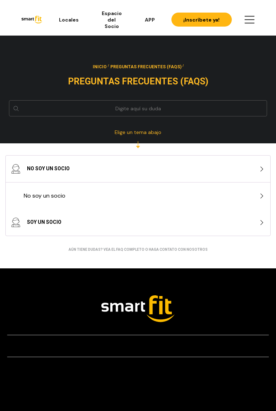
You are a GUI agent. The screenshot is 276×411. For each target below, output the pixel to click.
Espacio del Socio (112, 20)
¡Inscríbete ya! (201, 20)
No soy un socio (40, 169)
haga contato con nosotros (178, 249)
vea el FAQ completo (124, 249)
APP (150, 20)
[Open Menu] (249, 19)
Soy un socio (36, 222)
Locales (69, 20)
